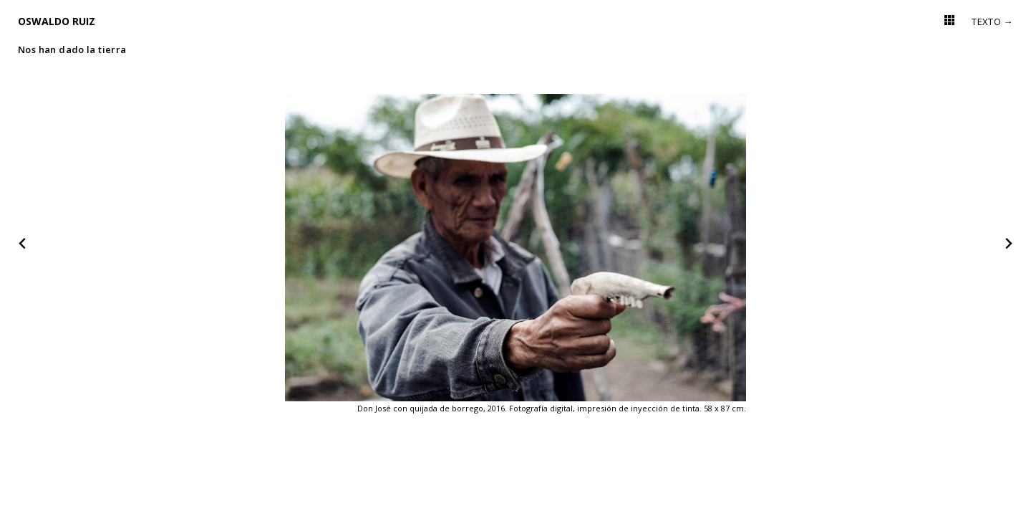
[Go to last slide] (23, 244)
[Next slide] (1008, 244)
